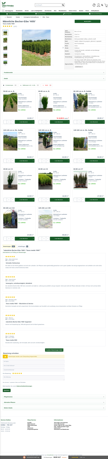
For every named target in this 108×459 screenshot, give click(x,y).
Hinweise (64, 457)
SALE (47, 85)
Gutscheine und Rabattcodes (61, 429)
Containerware (9, 85)
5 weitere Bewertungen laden (54, 350)
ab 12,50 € (87, 21)
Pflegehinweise (8, 396)
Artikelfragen (23, 246)
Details (6, 78)
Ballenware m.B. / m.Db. (29, 85)
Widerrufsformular (32, 425)
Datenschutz (57, 428)
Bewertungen (9, 246)
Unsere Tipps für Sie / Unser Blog (62, 425)
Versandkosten (50, 455)
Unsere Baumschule (59, 424)
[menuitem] (94, 5)
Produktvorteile (8, 72)
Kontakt (29, 422)
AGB (28, 426)
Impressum (30, 428)
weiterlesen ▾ (79, 66)
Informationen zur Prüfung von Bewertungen (14, 252)
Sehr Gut (57, 457)
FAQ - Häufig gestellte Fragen (61, 426)
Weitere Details (8, 408)
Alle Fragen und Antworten (61, 422)
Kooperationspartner (32, 429)
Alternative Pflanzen (9, 402)
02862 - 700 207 (6, 425)
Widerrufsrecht (31, 424)
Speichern (7, 390)
